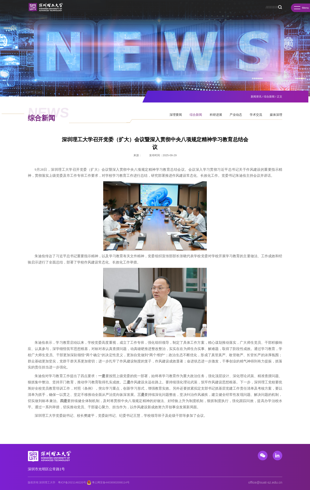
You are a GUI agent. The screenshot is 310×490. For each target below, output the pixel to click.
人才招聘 (213, 12)
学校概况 (74, 12)
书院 (100, 12)
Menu (300, 9)
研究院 (112, 12)
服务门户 (272, 6)
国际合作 (196, 12)
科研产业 (178, 12)
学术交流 (256, 118)
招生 (243, 6)
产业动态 (236, 118)
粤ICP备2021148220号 (72, 482)
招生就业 (161, 12)
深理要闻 (176, 118)
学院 (88, 12)
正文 (279, 96)
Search (280, 13)
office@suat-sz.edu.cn (265, 482)
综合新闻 (269, 96)
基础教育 (266, 12)
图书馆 (251, 6)
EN (280, 6)
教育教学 (143, 12)
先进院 (127, 12)
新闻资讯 (231, 12)
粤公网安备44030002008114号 (111, 482)
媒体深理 (276, 118)
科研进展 (216, 118)
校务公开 (233, 6)
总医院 (261, 6)
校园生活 (248, 12)
